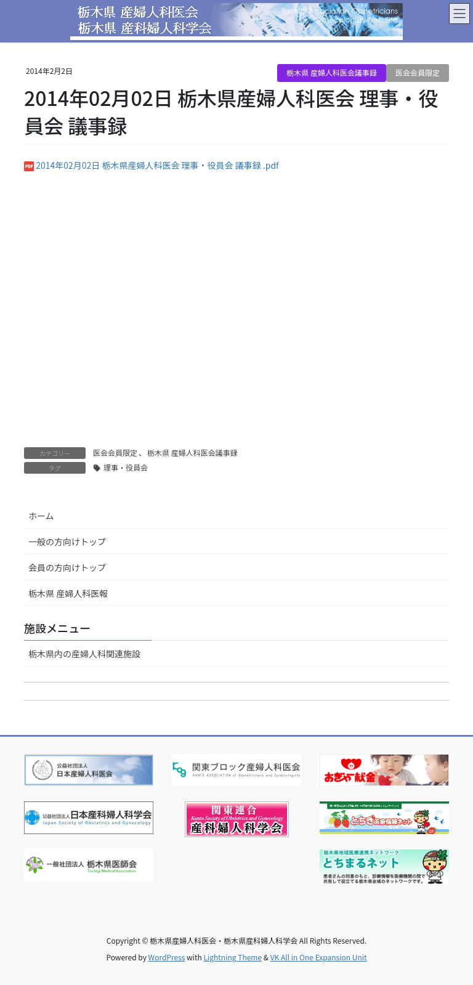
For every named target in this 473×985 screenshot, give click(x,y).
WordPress (166, 957)
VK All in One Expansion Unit (318, 957)
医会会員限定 (417, 72)
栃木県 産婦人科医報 (68, 593)
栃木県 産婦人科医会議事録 (331, 72)
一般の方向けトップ (67, 541)
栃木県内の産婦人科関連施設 (84, 653)
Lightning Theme (232, 957)
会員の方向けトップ (67, 567)
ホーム (41, 515)
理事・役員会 (125, 467)
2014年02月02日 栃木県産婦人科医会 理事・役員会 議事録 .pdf (157, 165)
